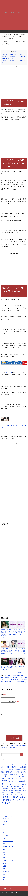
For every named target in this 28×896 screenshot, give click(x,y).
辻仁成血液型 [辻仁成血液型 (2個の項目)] (7, 800)
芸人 (4, 879)
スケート (5, 827)
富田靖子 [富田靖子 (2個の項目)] (10, 769)
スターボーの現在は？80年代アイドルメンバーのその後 (5, 669)
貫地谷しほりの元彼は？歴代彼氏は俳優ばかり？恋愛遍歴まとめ (13, 652)
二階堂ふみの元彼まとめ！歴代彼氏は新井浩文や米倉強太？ (4, 651)
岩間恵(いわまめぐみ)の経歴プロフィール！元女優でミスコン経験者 (21, 669)
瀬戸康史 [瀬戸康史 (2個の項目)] (21, 788)
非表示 (15, 51)
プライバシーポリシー (8, 888)
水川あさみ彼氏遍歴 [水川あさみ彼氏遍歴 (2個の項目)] (12, 786)
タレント (5, 832)
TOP (8, 12)
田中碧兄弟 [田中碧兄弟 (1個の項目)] (5, 790)
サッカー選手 (6, 818)
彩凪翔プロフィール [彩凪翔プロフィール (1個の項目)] (10, 772)
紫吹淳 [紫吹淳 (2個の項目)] (20, 794)
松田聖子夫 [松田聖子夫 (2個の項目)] (12, 781)
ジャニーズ (6, 821)
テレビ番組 (6, 835)
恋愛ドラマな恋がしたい (9, 860)
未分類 (4, 866)
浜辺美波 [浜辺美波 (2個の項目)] (13, 788)
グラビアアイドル (7, 816)
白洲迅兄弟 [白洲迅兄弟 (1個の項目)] (11, 790)
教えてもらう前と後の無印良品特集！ (12, 54)
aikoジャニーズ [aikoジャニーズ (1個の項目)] (5, 764)
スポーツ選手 (6, 830)
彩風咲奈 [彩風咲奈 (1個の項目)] (6, 774)
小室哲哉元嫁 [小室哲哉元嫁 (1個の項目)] (17, 769)
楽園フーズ (9, 372)
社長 (4, 874)
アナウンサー (6, 813)
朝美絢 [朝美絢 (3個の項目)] (11, 778)
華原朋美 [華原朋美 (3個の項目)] (6, 797)
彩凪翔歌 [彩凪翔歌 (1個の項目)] (17, 772)
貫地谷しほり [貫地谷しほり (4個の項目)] (18, 797)
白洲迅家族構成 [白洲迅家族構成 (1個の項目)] (18, 790)
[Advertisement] (14, 15)
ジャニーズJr (6, 824)
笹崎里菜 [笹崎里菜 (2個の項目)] (13, 794)
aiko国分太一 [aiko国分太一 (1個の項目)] (12, 764)
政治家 (4, 863)
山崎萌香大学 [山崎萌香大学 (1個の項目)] (19, 771)
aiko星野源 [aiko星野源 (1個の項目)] (19, 764)
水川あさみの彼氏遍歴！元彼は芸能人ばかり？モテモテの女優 (21, 651)
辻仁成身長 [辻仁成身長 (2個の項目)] (16, 800)
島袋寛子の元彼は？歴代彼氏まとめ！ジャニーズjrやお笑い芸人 (13, 632)
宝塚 (4, 857)
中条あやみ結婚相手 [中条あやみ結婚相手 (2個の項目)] (11, 767)
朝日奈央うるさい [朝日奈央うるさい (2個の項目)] (10, 776)
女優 (4, 855)
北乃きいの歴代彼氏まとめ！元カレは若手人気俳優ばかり (21, 632)
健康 (4, 852)
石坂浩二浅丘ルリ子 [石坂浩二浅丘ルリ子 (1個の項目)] (19, 792)
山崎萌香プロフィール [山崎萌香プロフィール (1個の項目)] (10, 771)
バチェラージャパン (8, 841)
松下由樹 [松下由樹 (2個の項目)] (18, 778)
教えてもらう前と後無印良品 (12, 675)
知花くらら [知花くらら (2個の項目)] (10, 792)
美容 (4, 877)
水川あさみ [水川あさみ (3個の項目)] (10, 784)
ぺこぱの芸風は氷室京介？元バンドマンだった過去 (13, 669)
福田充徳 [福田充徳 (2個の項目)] (5, 794)
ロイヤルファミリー (8, 846)
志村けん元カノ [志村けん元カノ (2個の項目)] (15, 774)
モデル (4, 843)
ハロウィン (6, 838)
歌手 (4, 868)
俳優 (4, 849)
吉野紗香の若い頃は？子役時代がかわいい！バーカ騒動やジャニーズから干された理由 (4, 633)
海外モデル (6, 871)
